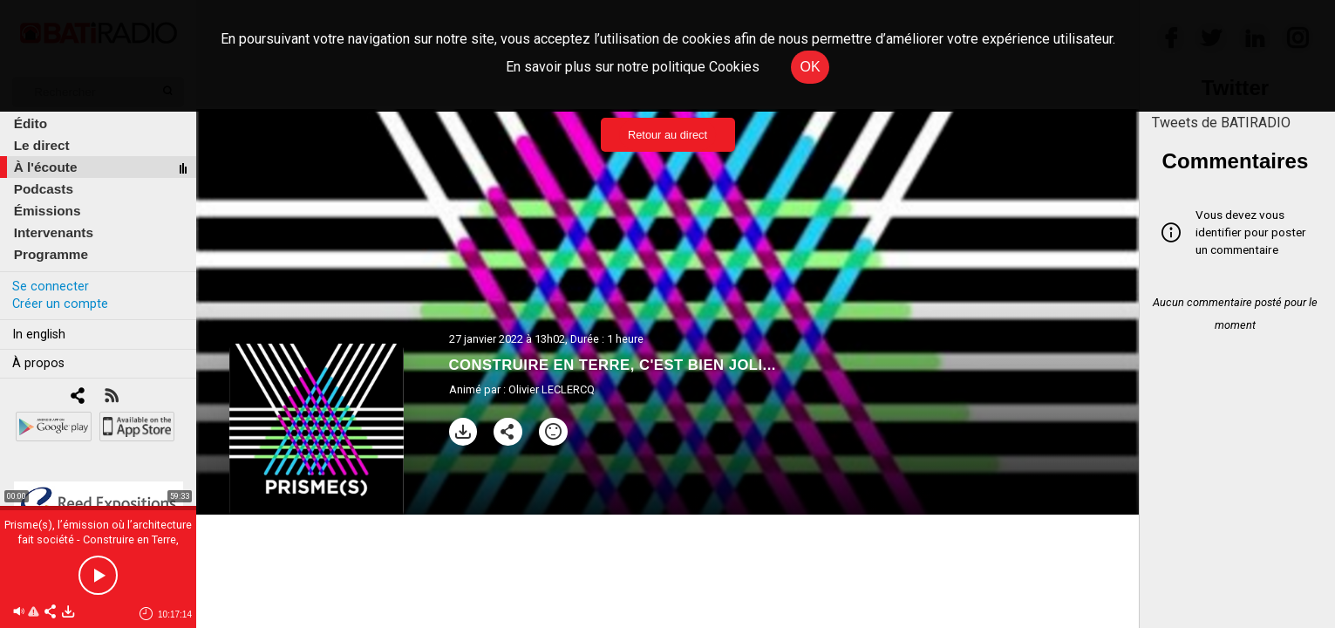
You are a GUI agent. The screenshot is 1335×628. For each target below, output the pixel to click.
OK (810, 66)
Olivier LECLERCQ (551, 389)
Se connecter (50, 286)
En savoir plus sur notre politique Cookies (632, 66)
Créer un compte (60, 304)
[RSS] (111, 397)
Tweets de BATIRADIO (1221, 122)
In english (38, 334)
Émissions (47, 210)
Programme (51, 254)
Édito (30, 123)
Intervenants (53, 232)
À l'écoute (46, 167)
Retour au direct (667, 134)
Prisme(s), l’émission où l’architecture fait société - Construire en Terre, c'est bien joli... (98, 539)
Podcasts (43, 188)
